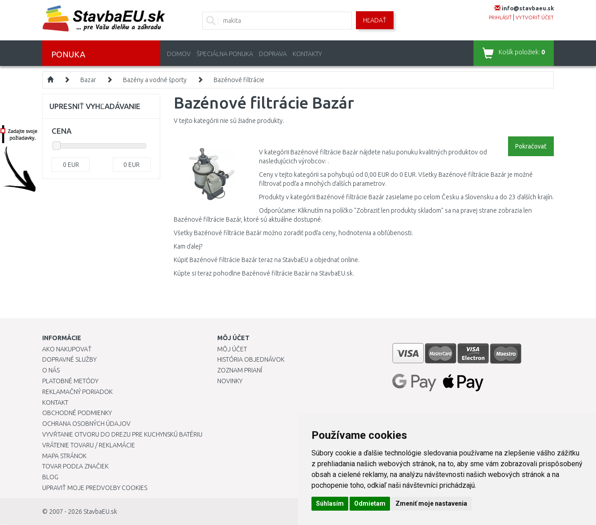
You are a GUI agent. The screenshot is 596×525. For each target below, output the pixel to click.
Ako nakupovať (67, 349)
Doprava (273, 53)
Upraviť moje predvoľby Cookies (94, 487)
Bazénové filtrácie (239, 79)
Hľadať (374, 20)
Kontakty (307, 53)
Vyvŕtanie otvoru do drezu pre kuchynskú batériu (122, 434)
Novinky (229, 381)
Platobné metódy (70, 381)
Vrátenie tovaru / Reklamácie (88, 445)
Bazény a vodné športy (155, 79)
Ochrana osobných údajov (86, 423)
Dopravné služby (69, 359)
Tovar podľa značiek (75, 466)
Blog (50, 477)
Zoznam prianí (239, 370)
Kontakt (55, 402)
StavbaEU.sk (100, 511)
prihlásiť (500, 17)
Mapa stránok (64, 455)
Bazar (88, 79)
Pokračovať (531, 146)
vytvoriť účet (535, 17)
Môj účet (232, 349)
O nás (51, 370)
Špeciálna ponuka (225, 53)
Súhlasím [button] (330, 503)
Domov (179, 53)
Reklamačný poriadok (77, 391)
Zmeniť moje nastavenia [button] (431, 503)
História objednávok (251, 359)
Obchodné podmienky (77, 412)
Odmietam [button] (370, 503)
